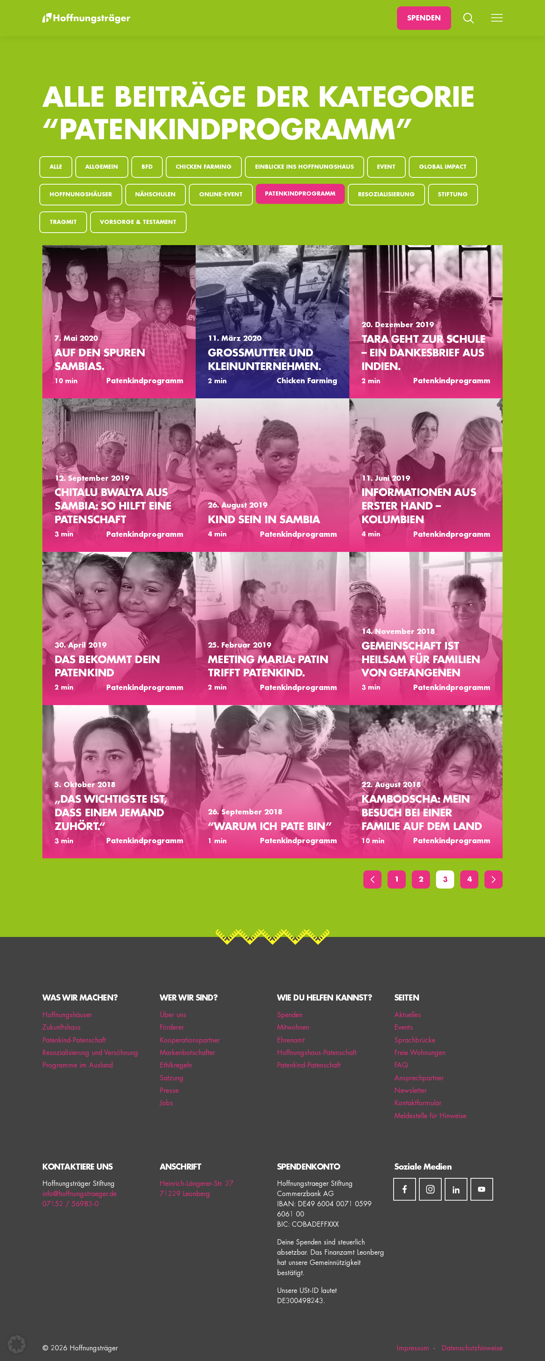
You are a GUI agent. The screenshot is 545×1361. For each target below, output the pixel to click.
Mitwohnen (293, 1027)
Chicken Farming (204, 167)
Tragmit (63, 222)
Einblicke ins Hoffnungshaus (304, 167)
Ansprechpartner (419, 1078)
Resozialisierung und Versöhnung (90, 1052)
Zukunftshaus (61, 1027)
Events (403, 1027)
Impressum (413, 1348)
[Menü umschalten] (497, 18)
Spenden (424, 18)
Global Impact (443, 167)
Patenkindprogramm (300, 194)
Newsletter (410, 1090)
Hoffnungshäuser (81, 194)
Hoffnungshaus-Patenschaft (317, 1052)
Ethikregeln (176, 1065)
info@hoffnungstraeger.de (79, 1193)
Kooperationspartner (190, 1040)
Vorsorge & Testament (138, 222)
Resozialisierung (386, 194)
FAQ (401, 1065)
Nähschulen (155, 194)
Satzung (172, 1078)
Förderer (172, 1027)
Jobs (166, 1103)
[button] (16, 1344)
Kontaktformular (417, 1103)
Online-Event (221, 194)
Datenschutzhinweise (471, 1348)
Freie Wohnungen (419, 1052)
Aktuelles (407, 1014)
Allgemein (101, 167)
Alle (56, 167)
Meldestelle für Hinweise (430, 1115)
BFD (147, 167)
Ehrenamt (291, 1040)
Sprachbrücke (414, 1040)
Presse (169, 1090)
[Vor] (493, 879)
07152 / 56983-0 (70, 1204)
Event (386, 167)
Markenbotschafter (187, 1052)
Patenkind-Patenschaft (74, 1040)
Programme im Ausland (77, 1065)
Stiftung (453, 194)
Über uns (173, 1014)
